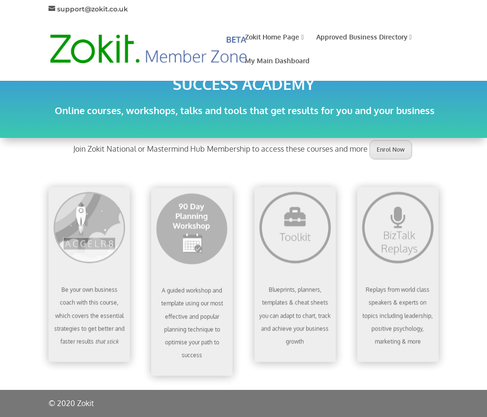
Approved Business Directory (364, 37)
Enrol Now (391, 149)
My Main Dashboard (277, 61)
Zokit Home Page (274, 37)
